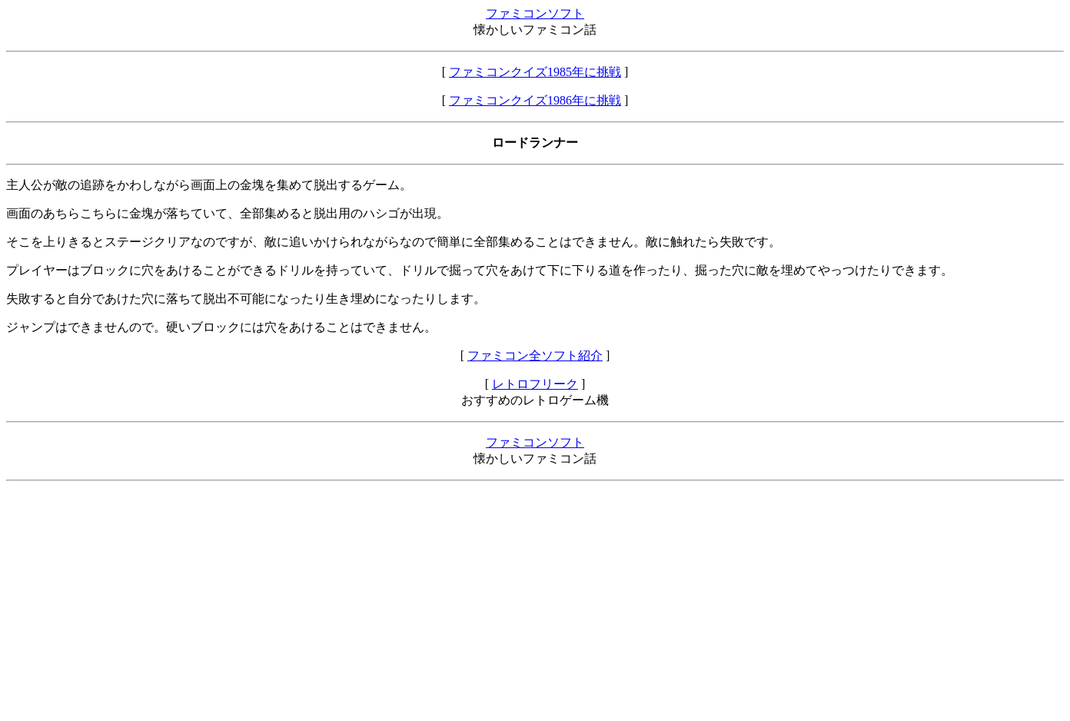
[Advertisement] (467, 601)
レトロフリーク (535, 383)
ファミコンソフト (535, 13)
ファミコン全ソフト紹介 (535, 355)
